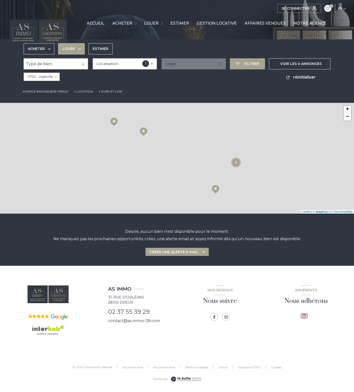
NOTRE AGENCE (310, 23)
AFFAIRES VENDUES (265, 23)
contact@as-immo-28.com (134, 320)
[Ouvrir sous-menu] (136, 23)
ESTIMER (179, 23)
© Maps (321, 211)
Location (85, 91)
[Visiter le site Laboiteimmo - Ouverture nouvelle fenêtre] (185, 379)
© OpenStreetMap (342, 211)
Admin (223, 367)
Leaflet (306, 211)
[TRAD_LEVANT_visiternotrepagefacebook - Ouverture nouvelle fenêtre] (214, 317)
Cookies (276, 367)
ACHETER (122, 23)
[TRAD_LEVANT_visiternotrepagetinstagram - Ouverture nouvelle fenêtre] (226, 317)
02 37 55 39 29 (129, 311)
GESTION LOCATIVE (217, 23)
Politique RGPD (249, 367)
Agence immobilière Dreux (45, 91)
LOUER (151, 23)
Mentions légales (196, 367)
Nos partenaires (164, 367)
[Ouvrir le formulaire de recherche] (247, 63)
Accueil (95, 23)
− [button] (347, 117)
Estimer (100, 49)
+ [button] (347, 109)
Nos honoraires (132, 367)
